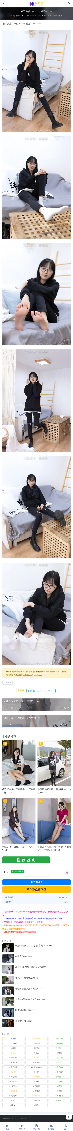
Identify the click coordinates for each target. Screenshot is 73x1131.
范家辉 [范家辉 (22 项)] (37, 1086)
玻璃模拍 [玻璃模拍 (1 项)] (37, 1077)
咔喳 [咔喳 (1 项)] (60, 1053)
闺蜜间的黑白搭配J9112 (26, 1010)
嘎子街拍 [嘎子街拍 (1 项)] (14, 1058)
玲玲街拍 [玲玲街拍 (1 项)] (14, 1077)
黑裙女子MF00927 (23, 1021)
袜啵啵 (8, 682)
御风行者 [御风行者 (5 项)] (14, 1062)
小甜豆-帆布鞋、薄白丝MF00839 (30, 967)
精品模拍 (36, 1127)
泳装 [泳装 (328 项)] (14, 1072)
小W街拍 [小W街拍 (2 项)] (60, 1058)
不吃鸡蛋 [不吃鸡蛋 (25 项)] (60, 1043)
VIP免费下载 (36, 889)
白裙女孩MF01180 (23, 956)
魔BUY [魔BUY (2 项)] (14, 1105)
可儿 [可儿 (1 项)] (37, 1053)
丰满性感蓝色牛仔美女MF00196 (30, 999)
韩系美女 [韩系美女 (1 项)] (14, 1100)
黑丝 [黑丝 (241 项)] (37, 1105)
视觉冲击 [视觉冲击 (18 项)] (37, 1096)
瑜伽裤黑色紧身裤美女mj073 (28, 988)
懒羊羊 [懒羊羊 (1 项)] (60, 1062)
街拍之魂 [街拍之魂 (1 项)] (14, 1091)
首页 (7, 1127)
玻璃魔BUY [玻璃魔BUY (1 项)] (60, 1077)
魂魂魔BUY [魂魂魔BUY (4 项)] (60, 1100)
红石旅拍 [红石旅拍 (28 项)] (14, 1086)
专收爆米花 (56, 15)
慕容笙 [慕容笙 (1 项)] (37, 1062)
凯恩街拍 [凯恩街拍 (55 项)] (37, 1048)
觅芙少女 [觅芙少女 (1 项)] (14, 1096)
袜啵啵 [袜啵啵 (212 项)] (37, 1091)
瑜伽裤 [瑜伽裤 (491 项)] (14, 1081)
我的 (65, 1127)
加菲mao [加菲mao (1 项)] (14, 1053)
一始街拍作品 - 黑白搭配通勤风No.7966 (34, 945)
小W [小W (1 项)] (37, 1058)
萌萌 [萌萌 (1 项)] (60, 1086)
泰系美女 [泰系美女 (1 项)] (60, 1067)
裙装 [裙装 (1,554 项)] (60, 1091)
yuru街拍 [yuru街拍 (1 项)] (60, 1039)
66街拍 (23, 1118)
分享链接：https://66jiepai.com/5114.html (41, 691)
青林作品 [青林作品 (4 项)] (60, 1096)
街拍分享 (16, 15)
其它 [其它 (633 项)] (14, 1048)
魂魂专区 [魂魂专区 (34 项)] (37, 1100)
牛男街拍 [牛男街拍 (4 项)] (60, 1072)
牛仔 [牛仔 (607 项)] (37, 1072)
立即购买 (36, 882)
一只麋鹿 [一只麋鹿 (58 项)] (14, 1043)
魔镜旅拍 (51, 1127)
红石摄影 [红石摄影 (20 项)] (60, 1081)
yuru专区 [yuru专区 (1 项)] (37, 1039)
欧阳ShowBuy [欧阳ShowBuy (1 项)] (37, 1067)
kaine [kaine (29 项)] (14, 1039)
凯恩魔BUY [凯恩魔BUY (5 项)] (60, 1048)
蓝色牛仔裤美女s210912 (26, 978)
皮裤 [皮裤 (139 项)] (37, 1081)
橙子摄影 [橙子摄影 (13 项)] (14, 1067)
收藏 (21, 690)
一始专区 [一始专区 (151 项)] (37, 1043)
